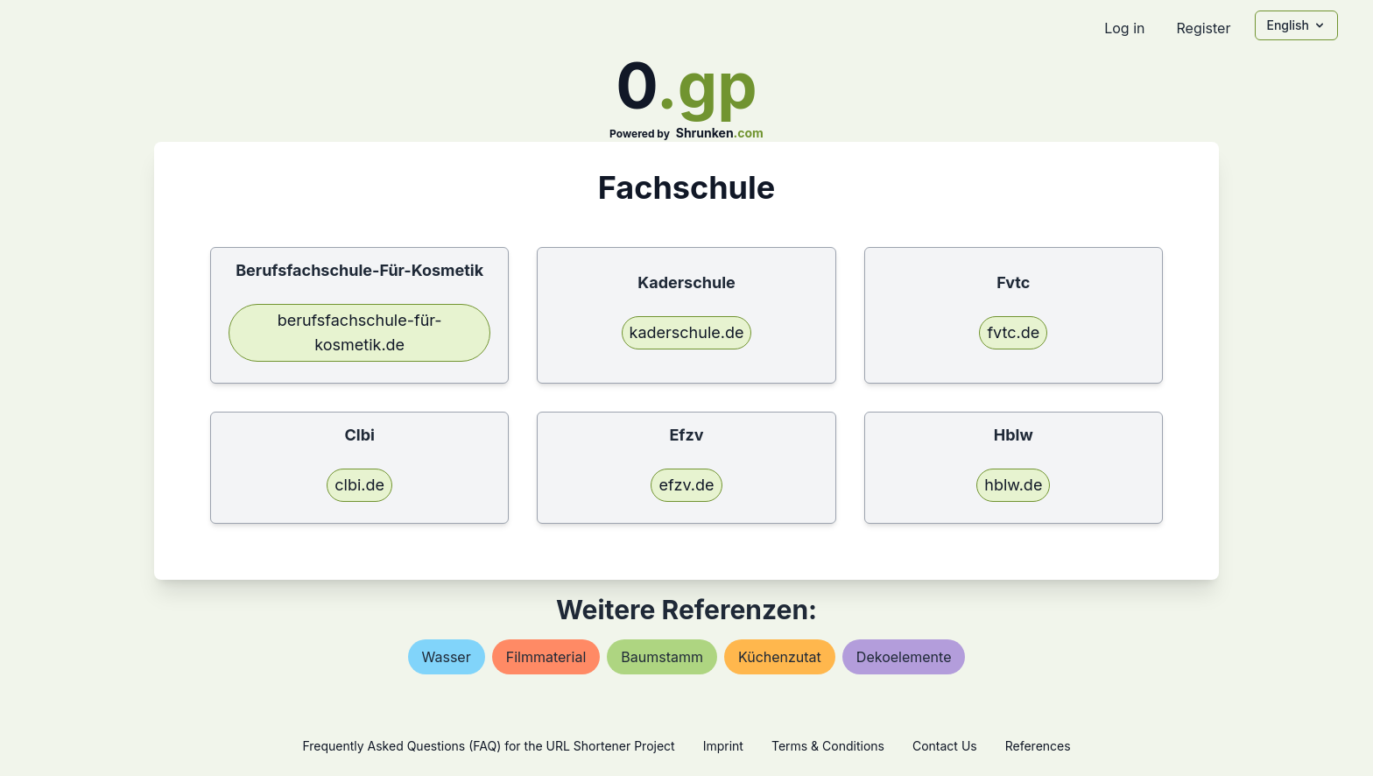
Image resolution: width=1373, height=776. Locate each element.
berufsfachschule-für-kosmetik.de (360, 332)
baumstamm (662, 657)
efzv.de (686, 485)
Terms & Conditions (827, 745)
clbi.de (359, 485)
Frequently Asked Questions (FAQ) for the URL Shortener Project (488, 745)
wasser (446, 657)
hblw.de (1013, 485)
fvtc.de (1013, 332)
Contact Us (944, 745)
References (1038, 745)
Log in (1124, 28)
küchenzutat (779, 657)
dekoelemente (904, 657)
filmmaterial (546, 657)
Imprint (723, 745)
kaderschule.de (687, 332)
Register (1203, 28)
